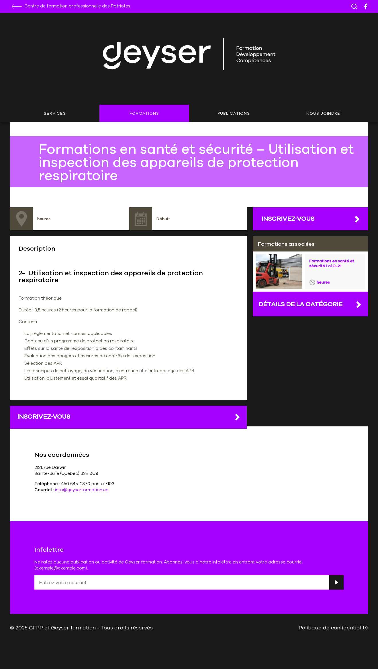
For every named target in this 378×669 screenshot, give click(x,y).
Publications (234, 113)
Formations (144, 113)
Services (55, 113)
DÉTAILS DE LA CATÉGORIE (310, 304)
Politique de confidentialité (333, 627)
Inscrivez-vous (129, 417)
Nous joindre (323, 113)
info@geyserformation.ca (82, 489)
